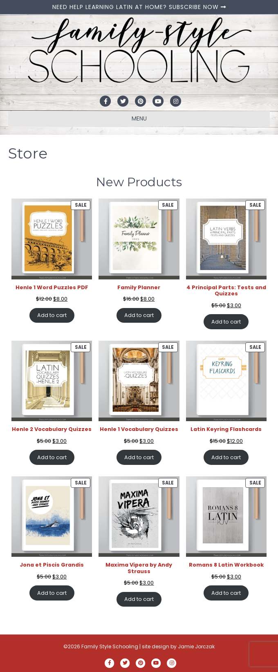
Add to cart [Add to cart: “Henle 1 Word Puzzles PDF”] (52, 315)
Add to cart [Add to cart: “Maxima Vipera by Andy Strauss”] (139, 599)
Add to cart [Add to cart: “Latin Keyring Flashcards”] (226, 457)
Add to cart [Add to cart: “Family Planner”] (139, 315)
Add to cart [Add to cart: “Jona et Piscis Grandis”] (52, 593)
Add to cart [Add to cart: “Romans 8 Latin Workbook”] (226, 593)
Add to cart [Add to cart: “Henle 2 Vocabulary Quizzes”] (52, 457)
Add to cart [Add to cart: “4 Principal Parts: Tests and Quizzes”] (226, 322)
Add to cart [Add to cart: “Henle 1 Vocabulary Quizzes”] (139, 457)
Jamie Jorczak (196, 646)
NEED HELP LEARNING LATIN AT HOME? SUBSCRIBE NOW (139, 7)
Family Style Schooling (110, 646)
